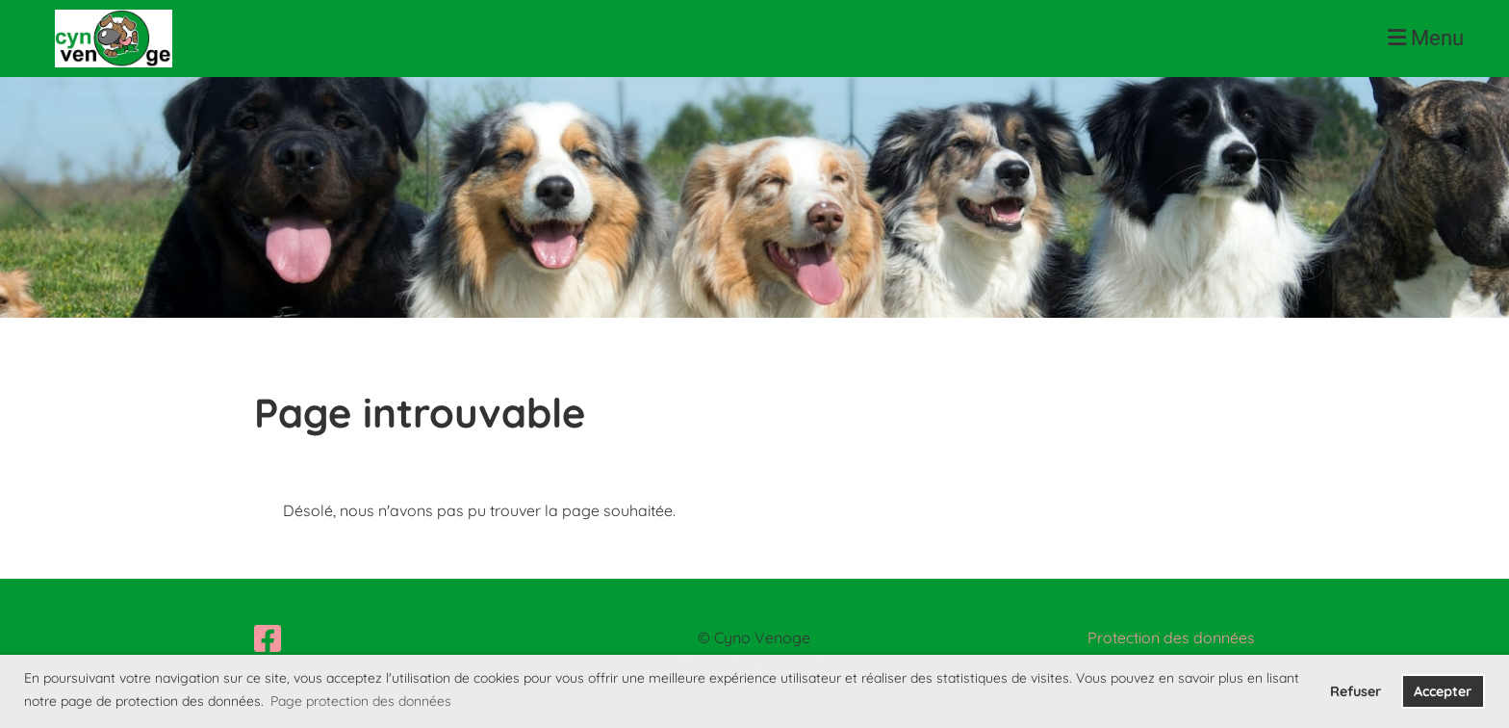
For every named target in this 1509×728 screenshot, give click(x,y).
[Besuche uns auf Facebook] (267, 638)
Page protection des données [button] (360, 701)
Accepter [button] (1442, 691)
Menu (1426, 38)
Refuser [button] (1355, 691)
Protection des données (1171, 637)
